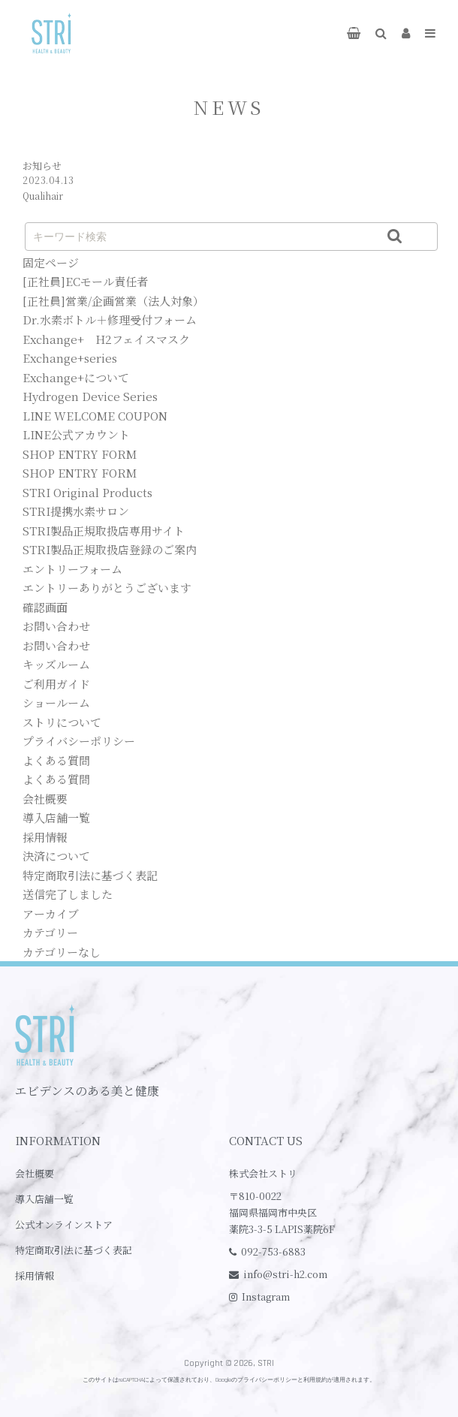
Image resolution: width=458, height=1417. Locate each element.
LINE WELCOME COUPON (95, 416)
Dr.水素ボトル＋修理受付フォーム (110, 319)
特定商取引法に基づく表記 (90, 875)
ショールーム (56, 702)
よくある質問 (56, 760)
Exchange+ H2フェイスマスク (106, 339)
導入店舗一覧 (56, 817)
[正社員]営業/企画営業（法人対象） (113, 301)
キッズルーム (56, 664)
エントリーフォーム (72, 569)
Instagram (266, 1296)
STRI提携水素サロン (76, 511)
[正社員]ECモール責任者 (85, 281)
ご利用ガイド (56, 684)
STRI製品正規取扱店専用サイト (104, 530)
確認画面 (45, 607)
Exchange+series (70, 358)
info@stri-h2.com (285, 1274)
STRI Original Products (87, 492)
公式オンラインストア (64, 1224)
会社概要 (45, 798)
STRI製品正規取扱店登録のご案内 (110, 549)
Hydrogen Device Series (90, 396)
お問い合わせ (56, 626)
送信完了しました (68, 894)
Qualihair (43, 195)
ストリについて (62, 722)
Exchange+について (76, 377)
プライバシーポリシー (79, 741)
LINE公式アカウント (76, 434)
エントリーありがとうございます (107, 587)
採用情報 (45, 837)
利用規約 (315, 1380)
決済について (56, 856)
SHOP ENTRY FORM (80, 454)
